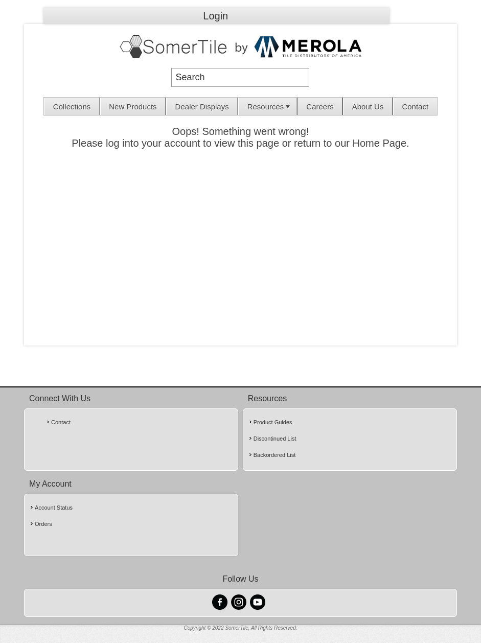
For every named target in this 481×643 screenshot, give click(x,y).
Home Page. (381, 143)
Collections (71, 106)
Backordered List (275, 455)
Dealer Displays (202, 106)
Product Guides (273, 422)
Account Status (54, 507)
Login (215, 15)
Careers (319, 106)
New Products (132, 106)
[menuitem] (72, 106)
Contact (415, 106)
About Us (368, 106)
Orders (43, 524)
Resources (269, 106)
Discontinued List (275, 438)
